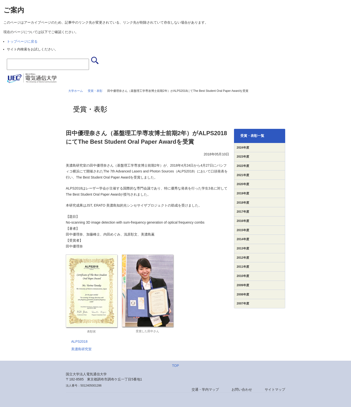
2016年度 (243, 221)
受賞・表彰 (95, 91)
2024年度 (243, 147)
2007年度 (243, 303)
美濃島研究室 (81, 349)
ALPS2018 (79, 341)
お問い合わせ (242, 389)
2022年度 (243, 166)
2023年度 (243, 156)
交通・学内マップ (205, 389)
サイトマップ (275, 389)
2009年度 (243, 285)
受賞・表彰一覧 (252, 136)
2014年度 (243, 239)
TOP (175, 366)
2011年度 (243, 266)
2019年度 (243, 193)
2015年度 (243, 230)
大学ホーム (75, 91)
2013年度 (243, 248)
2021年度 (243, 175)
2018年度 (243, 202)
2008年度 (243, 294)
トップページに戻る (22, 41)
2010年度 (243, 276)
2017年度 (243, 211)
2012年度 (243, 257)
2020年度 (243, 184)
